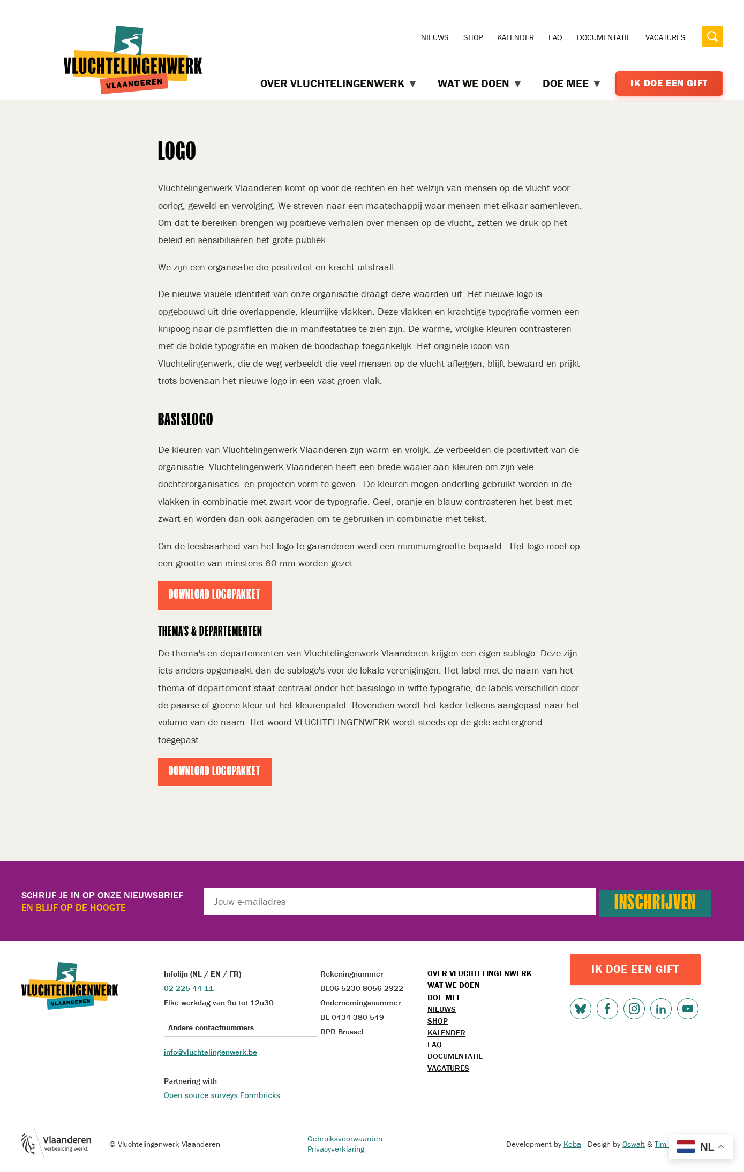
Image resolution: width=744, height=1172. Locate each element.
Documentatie (604, 37)
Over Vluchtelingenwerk (479, 973)
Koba (572, 1144)
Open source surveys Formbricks (222, 1095)
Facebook (607, 1008)
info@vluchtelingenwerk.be (210, 1052)
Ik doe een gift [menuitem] (669, 83)
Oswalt (633, 1144)
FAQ (555, 37)
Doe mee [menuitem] (573, 83)
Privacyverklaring (335, 1149)
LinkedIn (661, 1008)
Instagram (634, 1008)
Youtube (687, 1008)
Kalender (515, 37)
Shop (473, 37)
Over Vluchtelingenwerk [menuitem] (339, 83)
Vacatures (665, 37)
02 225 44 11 (189, 988)
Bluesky (580, 1008)
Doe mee (444, 997)
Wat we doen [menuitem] (480, 83)
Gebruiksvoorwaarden (344, 1138)
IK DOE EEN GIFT (635, 969)
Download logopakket (215, 595)
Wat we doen (453, 985)
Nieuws (435, 37)
